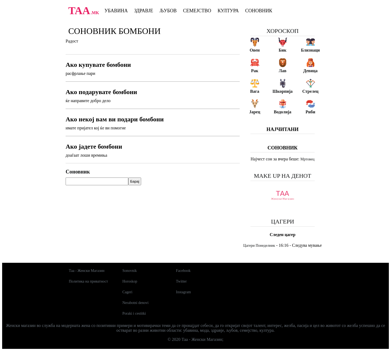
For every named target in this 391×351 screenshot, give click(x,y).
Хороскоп (282, 31)
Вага (254, 91)
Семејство (197, 10)
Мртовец (307, 159)
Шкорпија (282, 91)
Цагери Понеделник (259, 246)
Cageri (127, 292)
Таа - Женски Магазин (86, 271)
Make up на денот (282, 175)
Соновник (258, 10)
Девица (310, 70)
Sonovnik (129, 271)
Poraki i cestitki (134, 313)
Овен (255, 50)
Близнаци (310, 50)
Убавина (116, 10)
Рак (254, 70)
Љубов (168, 10)
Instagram (183, 292)
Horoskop (129, 281)
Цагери (282, 221)
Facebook (183, 271)
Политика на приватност (88, 281)
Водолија (282, 112)
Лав (283, 70)
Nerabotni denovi (135, 303)
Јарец (254, 112)
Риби (310, 112)
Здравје (143, 10)
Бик (282, 50)
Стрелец (310, 91)
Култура (228, 10)
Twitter (181, 281)
